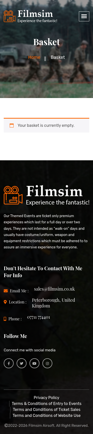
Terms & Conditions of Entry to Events (47, 403)
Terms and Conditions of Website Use (47, 415)
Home (34, 57)
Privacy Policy (46, 397)
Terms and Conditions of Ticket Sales (46, 409)
